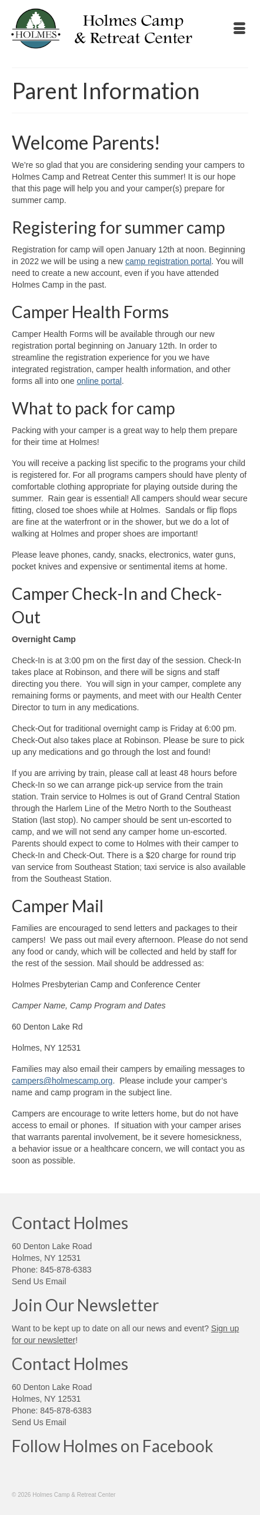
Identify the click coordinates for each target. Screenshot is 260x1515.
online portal (99, 381)
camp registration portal (168, 261)
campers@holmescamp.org (62, 1080)
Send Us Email (39, 1281)
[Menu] (239, 29)
